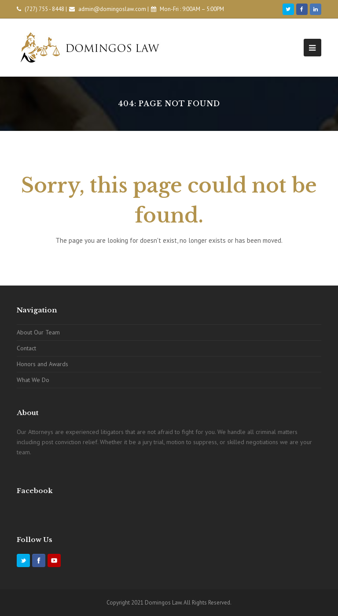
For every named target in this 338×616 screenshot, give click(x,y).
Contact (26, 348)
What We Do (33, 380)
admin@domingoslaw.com (112, 9)
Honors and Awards (42, 364)
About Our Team (38, 332)
